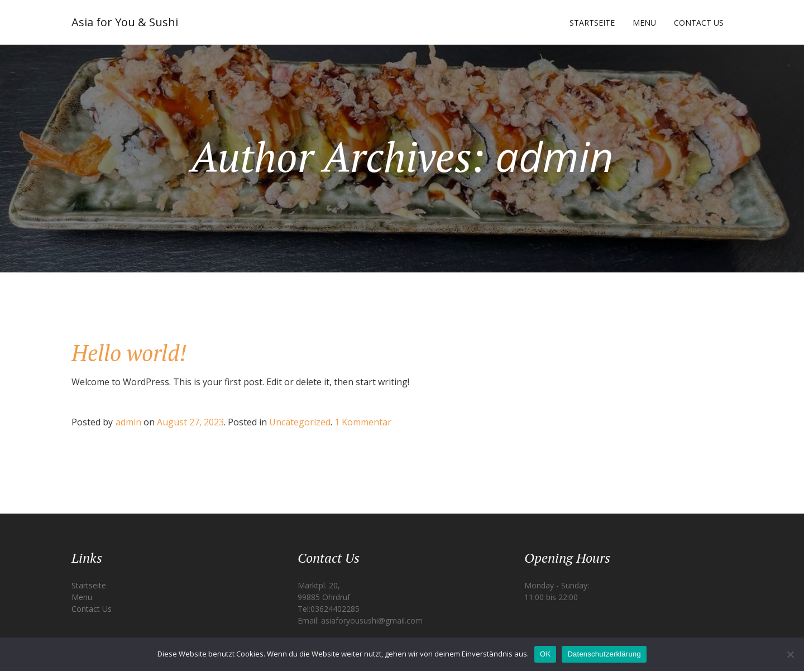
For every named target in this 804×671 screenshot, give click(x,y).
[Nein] (790, 654)
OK (545, 654)
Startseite (592, 22)
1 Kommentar (362, 422)
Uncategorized (300, 422)
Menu (644, 22)
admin (128, 422)
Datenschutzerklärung (603, 654)
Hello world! (128, 352)
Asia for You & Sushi (124, 22)
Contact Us (699, 22)
